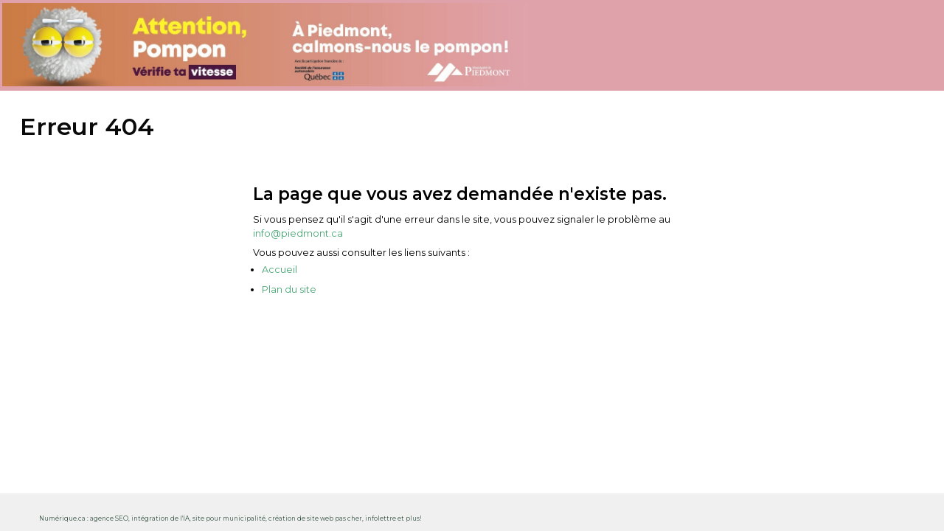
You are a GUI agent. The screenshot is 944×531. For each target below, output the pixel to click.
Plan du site (289, 289)
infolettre (380, 518)
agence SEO (109, 518)
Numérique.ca (62, 518)
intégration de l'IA (160, 518)
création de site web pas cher (315, 518)
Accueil (279, 269)
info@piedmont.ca (298, 233)
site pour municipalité (229, 518)
